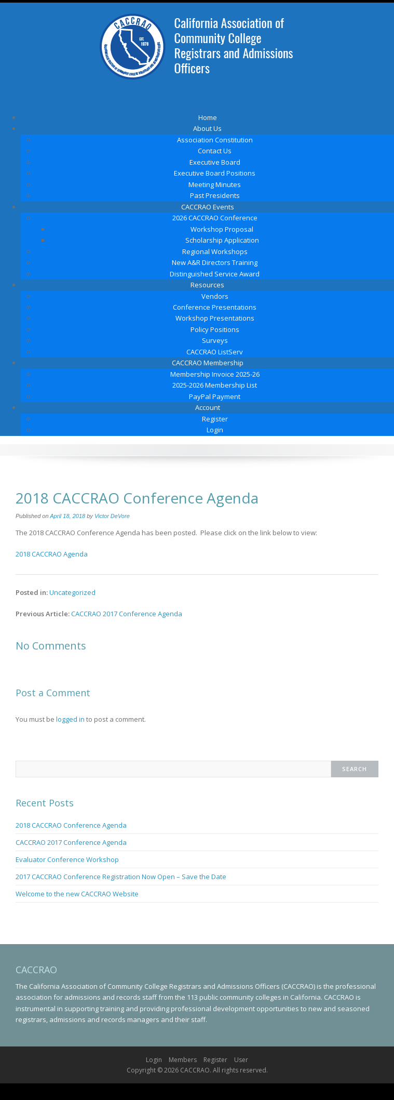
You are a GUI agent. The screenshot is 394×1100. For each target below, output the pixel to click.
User (241, 1059)
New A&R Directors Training (214, 262)
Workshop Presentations (214, 318)
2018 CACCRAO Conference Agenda (71, 825)
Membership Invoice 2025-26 (215, 374)
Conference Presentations (214, 307)
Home (207, 117)
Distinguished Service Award (215, 274)
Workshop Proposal (222, 229)
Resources (207, 284)
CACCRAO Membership (207, 362)
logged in (70, 719)
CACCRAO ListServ (214, 351)
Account (207, 407)
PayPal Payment (214, 396)
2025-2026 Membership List (214, 385)
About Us (207, 128)
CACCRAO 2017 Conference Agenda (126, 613)
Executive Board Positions (214, 173)
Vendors (214, 296)
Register (215, 418)
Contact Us (215, 150)
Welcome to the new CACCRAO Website (77, 893)
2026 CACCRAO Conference (214, 217)
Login (215, 429)
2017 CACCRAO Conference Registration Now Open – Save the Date (121, 876)
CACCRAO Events (207, 206)
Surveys (215, 340)
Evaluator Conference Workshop (67, 859)
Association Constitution (215, 139)
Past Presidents (215, 195)
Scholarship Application (222, 240)
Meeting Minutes (214, 184)
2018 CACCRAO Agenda (52, 554)
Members (183, 1059)
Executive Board (214, 162)
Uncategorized (72, 592)
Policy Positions (215, 329)
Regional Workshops (215, 251)
